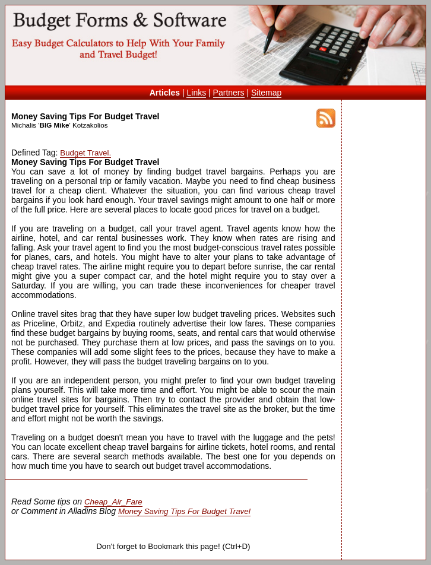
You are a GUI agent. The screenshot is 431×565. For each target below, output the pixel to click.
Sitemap (266, 92)
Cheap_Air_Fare (113, 501)
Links (196, 92)
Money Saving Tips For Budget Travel (184, 511)
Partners (229, 92)
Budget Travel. (85, 152)
